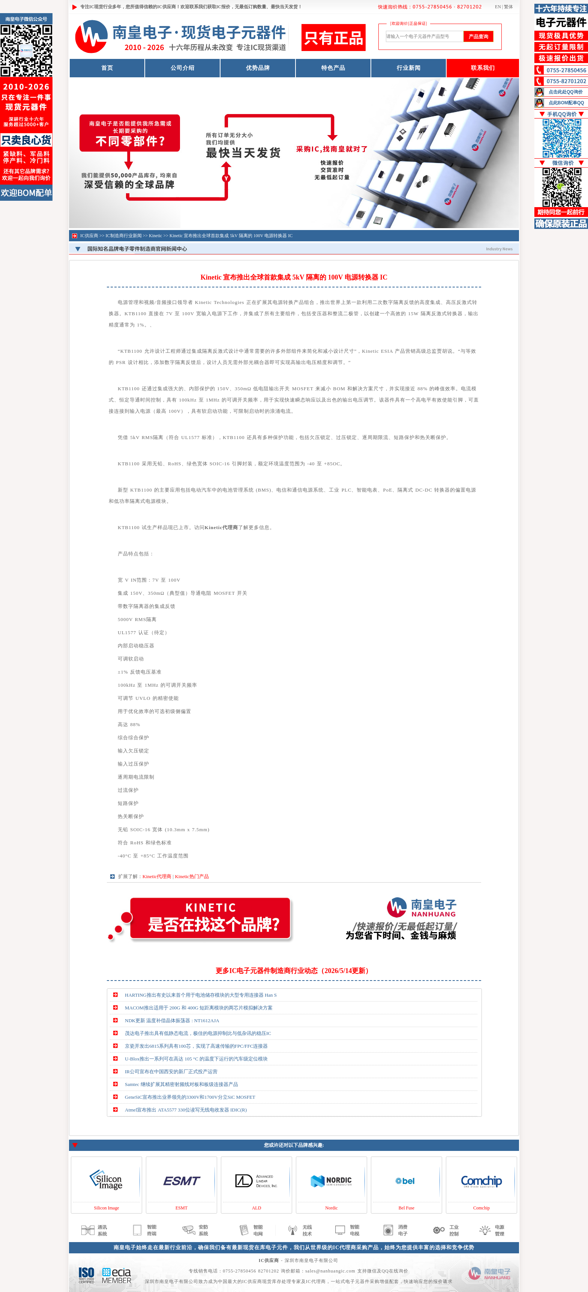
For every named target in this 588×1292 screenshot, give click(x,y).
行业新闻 (409, 68)
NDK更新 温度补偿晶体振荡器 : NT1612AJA (172, 1020)
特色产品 (333, 68)
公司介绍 (183, 68)
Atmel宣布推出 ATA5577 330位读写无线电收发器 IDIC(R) (186, 1110)
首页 (107, 68)
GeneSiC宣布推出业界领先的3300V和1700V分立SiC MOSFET (190, 1097)
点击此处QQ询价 (566, 92)
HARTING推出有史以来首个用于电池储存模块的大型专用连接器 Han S (201, 995)
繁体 (508, 6)
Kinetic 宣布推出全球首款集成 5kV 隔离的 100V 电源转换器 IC (231, 235)
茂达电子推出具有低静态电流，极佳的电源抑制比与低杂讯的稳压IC (198, 1033)
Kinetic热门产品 (191, 876)
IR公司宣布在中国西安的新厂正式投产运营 (171, 1071)
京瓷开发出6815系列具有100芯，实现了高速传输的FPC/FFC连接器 (196, 1046)
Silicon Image (106, 1208)
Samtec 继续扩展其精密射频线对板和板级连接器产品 (181, 1084)
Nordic (331, 1208)
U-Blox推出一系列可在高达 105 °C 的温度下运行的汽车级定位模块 (196, 1059)
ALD (256, 1208)
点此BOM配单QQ (566, 102)
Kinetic (155, 235)
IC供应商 (89, 235)
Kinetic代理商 (156, 876)
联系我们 (483, 68)
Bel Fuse (406, 1208)
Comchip (481, 1208)
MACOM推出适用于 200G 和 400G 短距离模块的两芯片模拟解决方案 (199, 1008)
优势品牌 (258, 68)
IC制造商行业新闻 (124, 235)
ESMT (182, 1208)
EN (498, 6)
